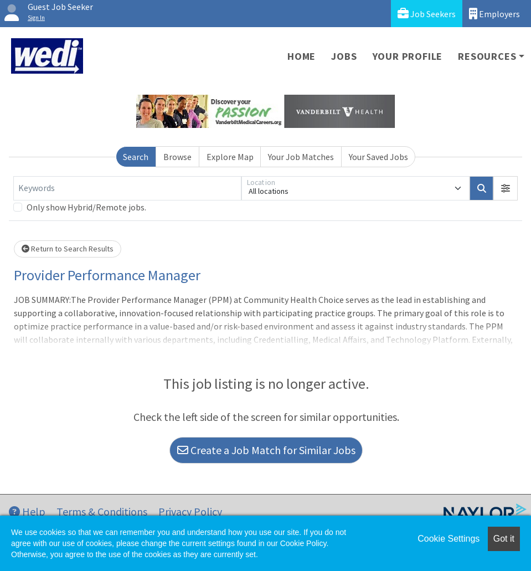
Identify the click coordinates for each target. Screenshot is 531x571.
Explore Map (230, 156)
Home (301, 56)
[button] (505, 188)
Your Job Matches (301, 156)
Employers (494, 13)
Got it (503, 538)
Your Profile (408, 56)
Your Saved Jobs (378, 156)
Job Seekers (427, 13)
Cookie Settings (448, 538)
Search (135, 156)
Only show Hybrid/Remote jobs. (86, 207)
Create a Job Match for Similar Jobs (266, 450)
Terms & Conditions (101, 511)
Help (27, 511)
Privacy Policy (190, 511)
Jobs (344, 56)
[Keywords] (127, 188)
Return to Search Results (68, 249)
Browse (177, 156)
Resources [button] (487, 56)
